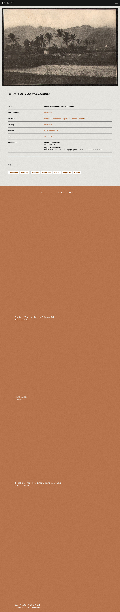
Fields (57, 172)
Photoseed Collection (70, 193)
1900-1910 (48, 136)
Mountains (46, 172)
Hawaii (77, 172)
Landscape (13, 172)
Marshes (35, 172)
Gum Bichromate (51, 130)
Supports (67, 172)
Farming (24, 172)
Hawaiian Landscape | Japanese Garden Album (64, 119)
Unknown (48, 112)
